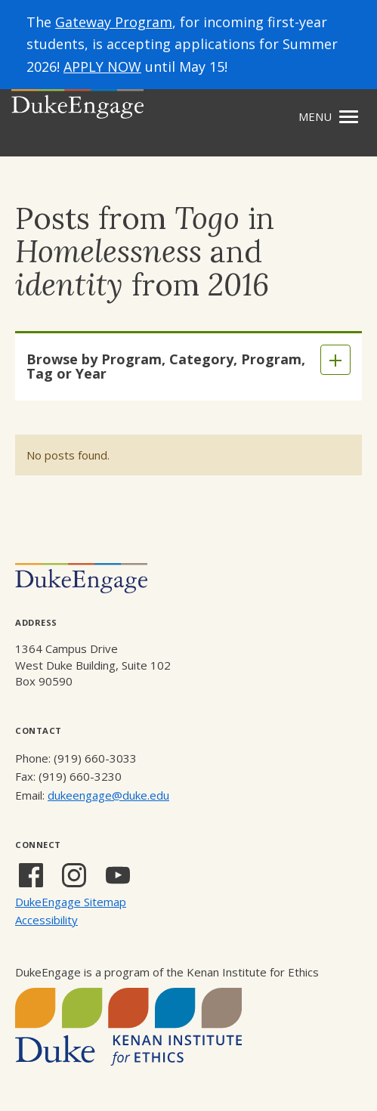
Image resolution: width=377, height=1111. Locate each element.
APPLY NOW (102, 66)
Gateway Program (113, 22)
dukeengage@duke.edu (108, 795)
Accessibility (46, 919)
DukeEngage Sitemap (70, 901)
